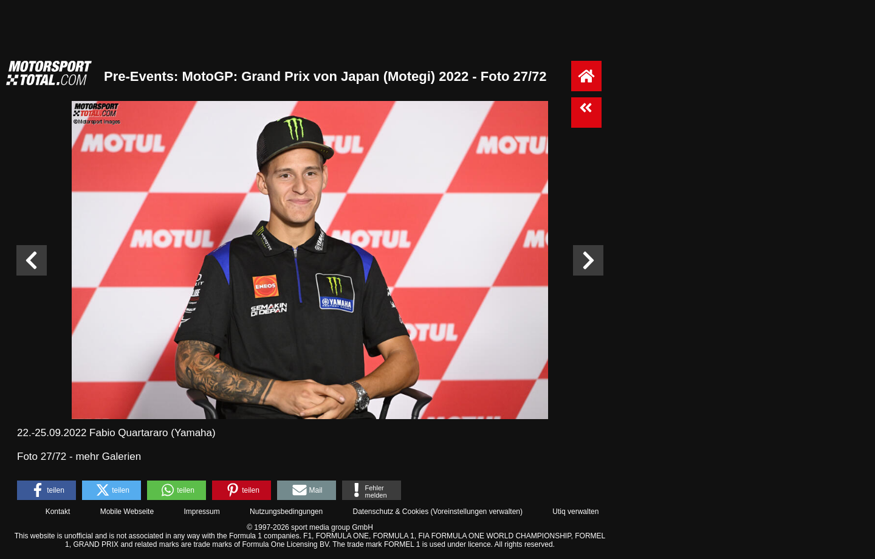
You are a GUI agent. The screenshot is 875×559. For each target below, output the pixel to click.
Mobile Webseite (127, 511)
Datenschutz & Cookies (390, 511)
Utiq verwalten (575, 511)
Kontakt (58, 511)
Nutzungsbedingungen (286, 511)
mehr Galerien (108, 456)
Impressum (201, 511)
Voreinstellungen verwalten (476, 511)
